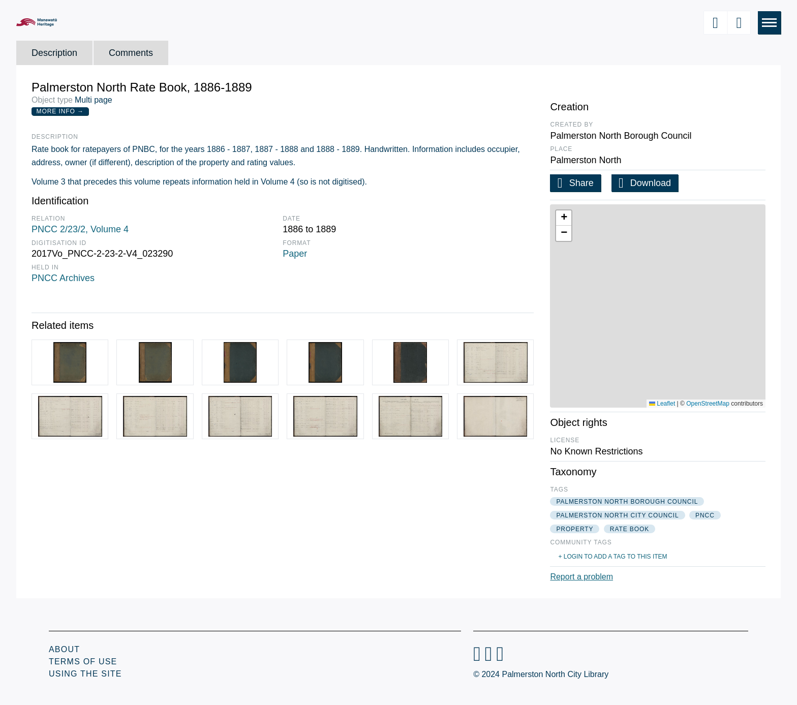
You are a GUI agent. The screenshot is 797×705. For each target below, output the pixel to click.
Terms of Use (83, 661)
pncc (705, 515)
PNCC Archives (63, 278)
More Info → (60, 111)
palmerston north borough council (627, 501)
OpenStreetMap (707, 403)
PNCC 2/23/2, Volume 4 (80, 229)
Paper (295, 254)
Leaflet (662, 403)
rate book (629, 529)
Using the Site (85, 673)
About (64, 649)
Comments (131, 53)
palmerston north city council (617, 515)
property (574, 529)
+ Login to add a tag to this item (612, 556)
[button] (563, 218)
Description (54, 53)
